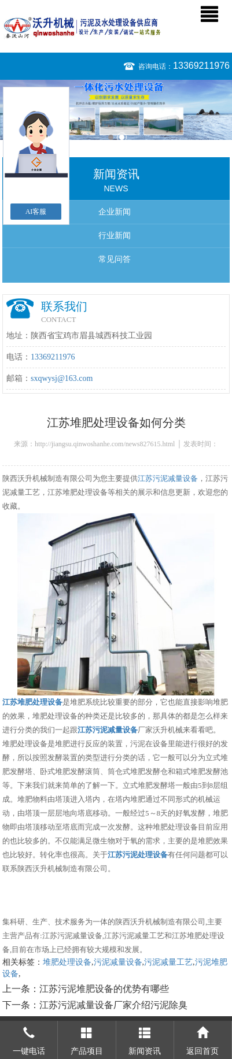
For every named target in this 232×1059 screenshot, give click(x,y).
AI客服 (36, 212)
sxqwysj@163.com (62, 378)
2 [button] (121, 137)
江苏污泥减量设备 (168, 478)
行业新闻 (114, 235)
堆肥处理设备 (67, 962)
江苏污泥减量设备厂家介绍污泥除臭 (113, 1005)
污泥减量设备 (118, 962)
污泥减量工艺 (168, 962)
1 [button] (110, 137)
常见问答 (114, 259)
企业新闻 (114, 212)
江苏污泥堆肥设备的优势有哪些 (104, 989)
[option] (116, 110)
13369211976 (201, 66)
